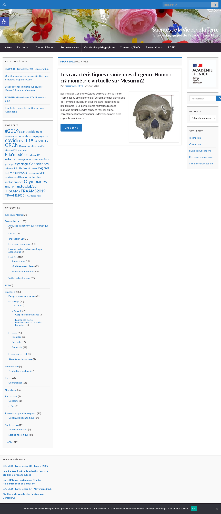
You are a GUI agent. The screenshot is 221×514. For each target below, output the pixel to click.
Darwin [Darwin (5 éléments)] (22, 146)
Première (17, 336)
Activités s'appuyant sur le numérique (28, 225)
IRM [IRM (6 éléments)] (20, 168)
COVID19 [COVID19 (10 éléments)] (41, 141)
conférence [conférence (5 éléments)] (10, 136)
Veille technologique (19, 278)
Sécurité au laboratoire (20, 359)
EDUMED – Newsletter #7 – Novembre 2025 (27, 488)
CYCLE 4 (16, 310)
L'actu (8, 378)
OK (194, 508)
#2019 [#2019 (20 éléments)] (12, 131)
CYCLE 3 (16, 305)
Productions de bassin (20, 370)
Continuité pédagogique (99, 47)
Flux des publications (200, 150)
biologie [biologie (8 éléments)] (36, 131)
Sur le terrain (70, 47)
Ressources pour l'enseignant (20, 413)
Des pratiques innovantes (22, 296)
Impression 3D (16, 238)
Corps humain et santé (27, 314)
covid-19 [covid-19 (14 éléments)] (25, 140)
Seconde (16, 342)
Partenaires (154, 47)
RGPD (171, 47)
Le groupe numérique (19, 243)
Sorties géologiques (19, 434)
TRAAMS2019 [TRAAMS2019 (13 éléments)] (33, 191)
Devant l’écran (45, 47)
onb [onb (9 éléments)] (7, 186)
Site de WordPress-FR (201, 163)
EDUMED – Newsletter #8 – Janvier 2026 (26, 68)
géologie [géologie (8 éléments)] (23, 164)
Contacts (13, 400)
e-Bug (11, 406)
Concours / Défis (130, 47)
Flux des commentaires (201, 157)
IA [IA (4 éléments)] (6, 168)
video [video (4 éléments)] (39, 196)
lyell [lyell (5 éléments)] (7, 173)
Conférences (15, 382)
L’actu (7, 47)
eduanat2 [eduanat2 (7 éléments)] (34, 154)
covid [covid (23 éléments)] (11, 140)
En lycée (12, 332)
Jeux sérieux (18, 260)
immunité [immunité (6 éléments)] (12, 168)
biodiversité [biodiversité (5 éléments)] (25, 131)
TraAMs (9, 442)
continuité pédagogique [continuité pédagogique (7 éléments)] (30, 135)
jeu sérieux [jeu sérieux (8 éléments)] (30, 168)
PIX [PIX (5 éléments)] (12, 186)
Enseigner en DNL (17, 353)
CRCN (11, 233)
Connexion (195, 144)
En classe (23, 47)
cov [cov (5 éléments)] (46, 136)
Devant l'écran (12, 221)
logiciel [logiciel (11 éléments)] (43, 168)
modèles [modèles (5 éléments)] (9, 177)
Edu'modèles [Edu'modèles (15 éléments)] (16, 154)
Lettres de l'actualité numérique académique (25, 250)
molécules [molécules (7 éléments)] (35, 177)
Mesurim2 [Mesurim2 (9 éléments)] (16, 173)
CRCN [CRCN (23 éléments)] (12, 145)
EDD (7, 285)
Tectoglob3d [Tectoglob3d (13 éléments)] (26, 186)
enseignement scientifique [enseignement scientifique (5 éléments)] (30, 159)
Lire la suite (71, 127)
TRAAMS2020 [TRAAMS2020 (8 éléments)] (14, 195)
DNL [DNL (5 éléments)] (15, 150)
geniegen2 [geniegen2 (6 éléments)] (11, 163)
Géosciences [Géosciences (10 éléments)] (39, 164)
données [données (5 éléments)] (22, 150)
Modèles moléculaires (23, 266)
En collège (13, 301)
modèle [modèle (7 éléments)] (40, 172)
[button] (4, 21)
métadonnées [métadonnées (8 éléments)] (14, 182)
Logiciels (13, 257)
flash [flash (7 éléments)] (46, 159)
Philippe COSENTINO (73, 86)
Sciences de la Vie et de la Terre (185, 29)
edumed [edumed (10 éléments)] (11, 159)
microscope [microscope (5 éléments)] (30, 173)
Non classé (11, 389)
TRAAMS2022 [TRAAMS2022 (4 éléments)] (30, 196)
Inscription (195, 137)
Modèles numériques (23, 271)
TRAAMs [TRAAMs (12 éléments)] (12, 191)
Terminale (17, 347)
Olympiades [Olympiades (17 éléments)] (35, 181)
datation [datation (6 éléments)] (31, 145)
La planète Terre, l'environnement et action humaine (28, 322)
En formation (12, 366)
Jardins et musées (18, 429)
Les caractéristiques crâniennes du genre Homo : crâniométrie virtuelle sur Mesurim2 (116, 77)
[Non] (216, 508)
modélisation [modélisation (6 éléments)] (21, 177)
